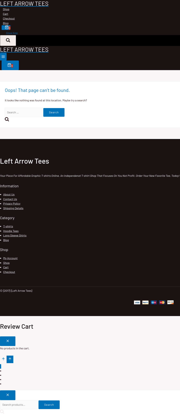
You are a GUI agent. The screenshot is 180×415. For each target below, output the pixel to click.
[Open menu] (3, 56)
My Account (10, 258)
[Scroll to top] (3, 359)
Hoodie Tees (11, 231)
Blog (6, 23)
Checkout (9, 18)
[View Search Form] (8, 40)
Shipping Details (13, 208)
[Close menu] (0, 366)
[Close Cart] (7, 341)
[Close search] (7, 395)
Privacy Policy (11, 203)
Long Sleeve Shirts (14, 235)
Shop (6, 9)
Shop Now (12, 32)
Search (49, 404)
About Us (9, 194)
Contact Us (10, 199)
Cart (5, 14)
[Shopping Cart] (6, 27)
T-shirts (8, 226)
